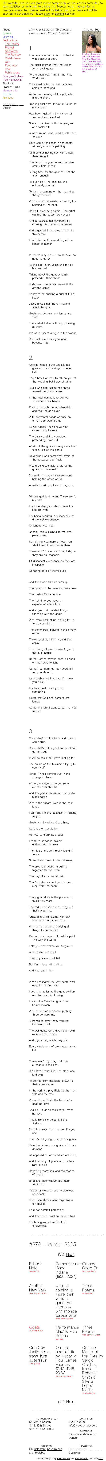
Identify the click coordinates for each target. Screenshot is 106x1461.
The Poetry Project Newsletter (12, 47)
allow (47, 13)
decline (59, 13)
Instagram (40, 1449)
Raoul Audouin (63, 1458)
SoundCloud (54, 1449)
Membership (10, 90)
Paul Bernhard (81, 1458)
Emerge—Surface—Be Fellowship (13, 77)
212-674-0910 (77, 1422)
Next (70, 1254)
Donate (7, 94)
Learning (8, 36)
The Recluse (13, 54)
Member (88, 1434)
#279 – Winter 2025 (52, 1244)
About (6, 29)
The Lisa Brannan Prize (11, 85)
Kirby (100, 1458)
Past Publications (12, 70)
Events (7, 33)
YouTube (39, 1452)
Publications (10, 40)
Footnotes (11, 65)
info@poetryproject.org (83, 1425)
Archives (8, 97)
